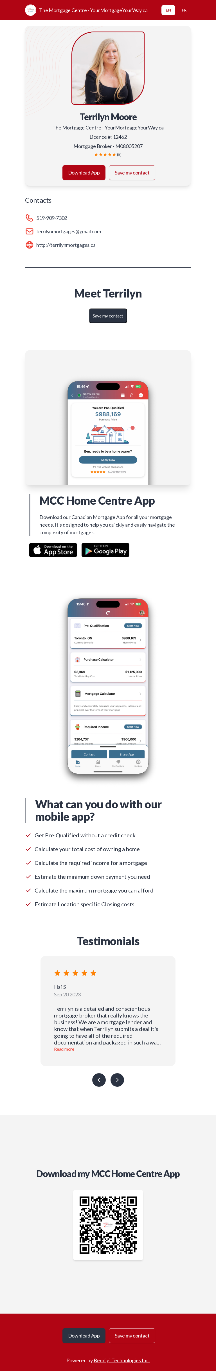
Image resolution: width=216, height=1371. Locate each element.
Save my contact (132, 172)
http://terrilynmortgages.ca (66, 245)
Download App (84, 172)
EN (168, 10)
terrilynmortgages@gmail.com (68, 231)
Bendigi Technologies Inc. (122, 1360)
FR (184, 10)
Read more (64, 1049)
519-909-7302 (51, 218)
